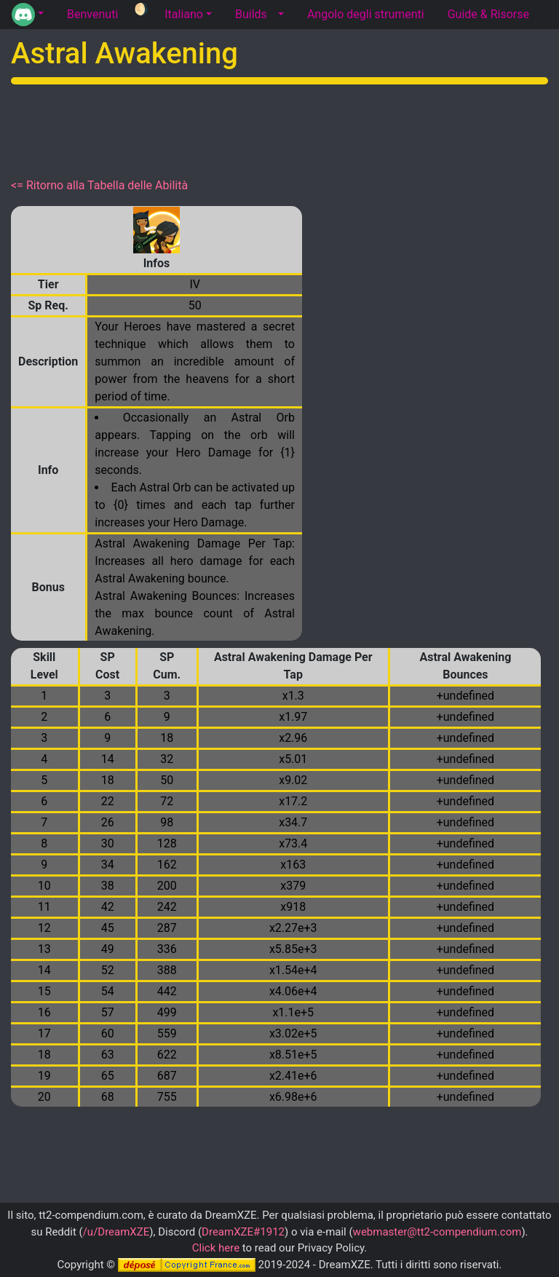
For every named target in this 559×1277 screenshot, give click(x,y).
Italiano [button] (183, 14)
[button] (27, 14)
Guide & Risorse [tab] (488, 14)
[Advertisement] (279, 128)
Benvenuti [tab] (92, 14)
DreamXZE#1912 (243, 1231)
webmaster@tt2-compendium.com (437, 1231)
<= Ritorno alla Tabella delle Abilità (99, 185)
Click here (215, 1247)
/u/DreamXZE (116, 1231)
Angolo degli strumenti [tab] (365, 14)
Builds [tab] (251, 14)
